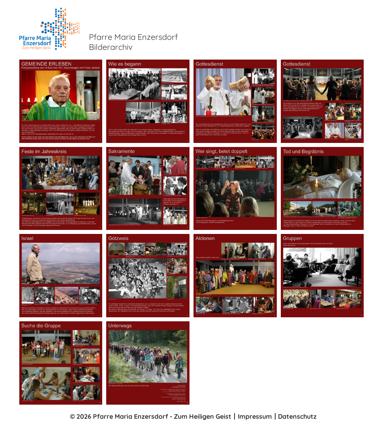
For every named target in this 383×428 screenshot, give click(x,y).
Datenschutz (297, 416)
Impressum (255, 416)
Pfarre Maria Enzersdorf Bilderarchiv (133, 42)
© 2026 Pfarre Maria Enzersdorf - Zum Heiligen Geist (150, 416)
